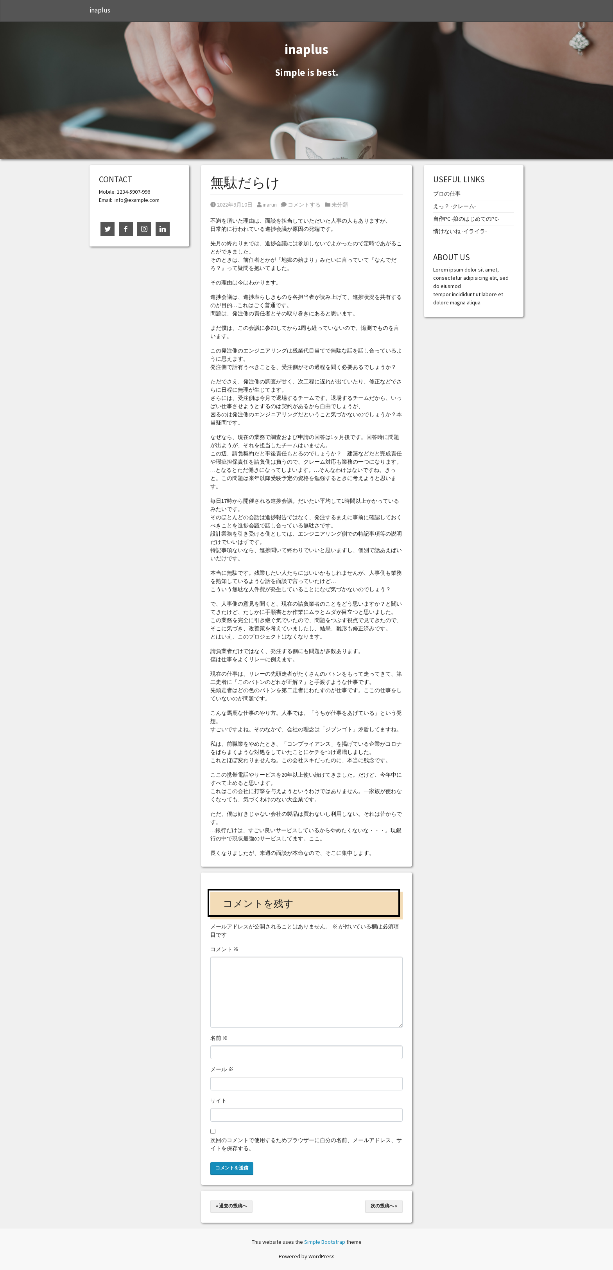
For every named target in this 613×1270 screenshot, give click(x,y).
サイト (218, 1100)
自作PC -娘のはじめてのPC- (466, 218)
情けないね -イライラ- (460, 231)
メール (221, 1069)
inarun (267, 204)
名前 (219, 1038)
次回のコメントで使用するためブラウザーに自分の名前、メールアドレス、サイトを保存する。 (306, 1144)
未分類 (340, 204)
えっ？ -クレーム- (454, 206)
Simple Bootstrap (324, 1241)
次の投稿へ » (384, 1206)
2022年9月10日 (231, 204)
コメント (224, 949)
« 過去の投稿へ (231, 1206)
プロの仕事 (447, 193)
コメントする (301, 204)
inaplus (100, 10)
